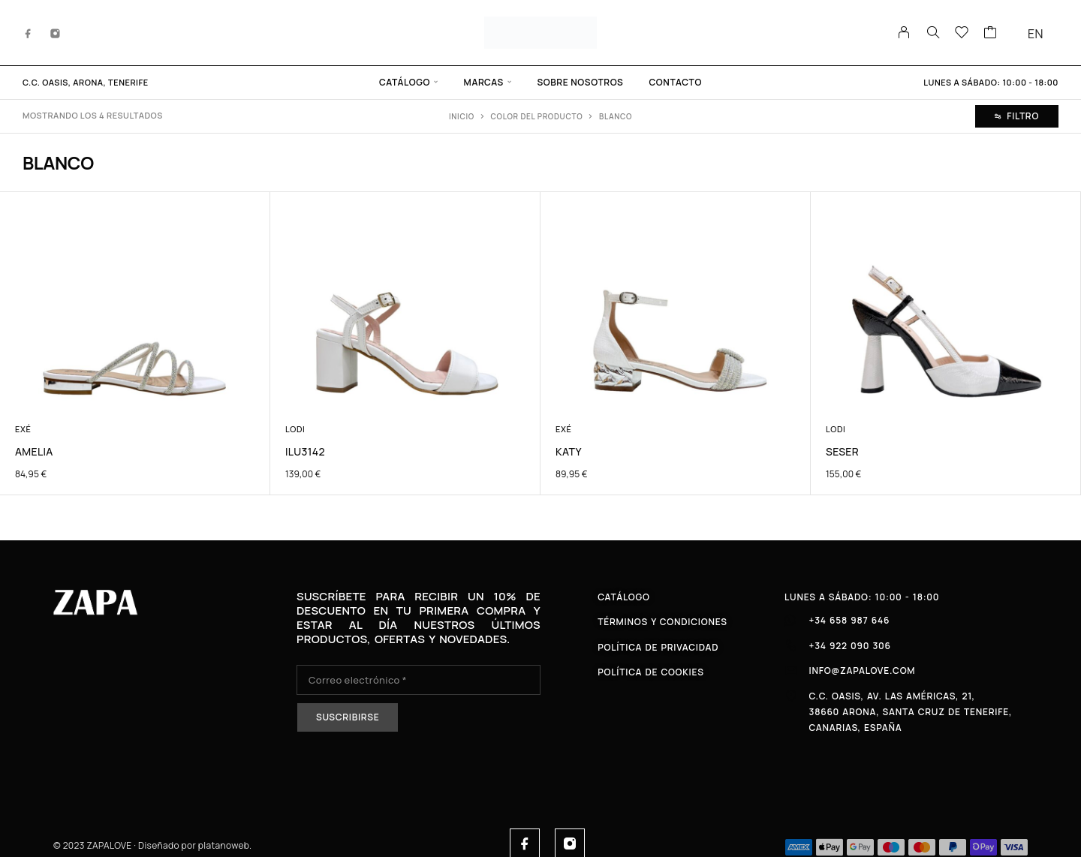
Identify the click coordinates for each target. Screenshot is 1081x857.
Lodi (295, 429)
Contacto (675, 82)
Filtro (1017, 116)
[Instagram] (56, 32)
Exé (23, 429)
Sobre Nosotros (580, 82)
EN (1035, 34)
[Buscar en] (933, 32)
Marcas (484, 82)
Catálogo (404, 82)
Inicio (461, 116)
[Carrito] (990, 34)
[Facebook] (29, 32)
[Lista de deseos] (962, 34)
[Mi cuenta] (904, 32)
